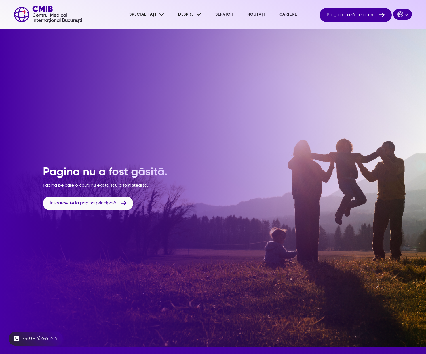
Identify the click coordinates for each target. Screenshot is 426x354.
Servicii (224, 14)
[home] (48, 14)
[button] (147, 14)
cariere (288, 14)
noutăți (256, 14)
